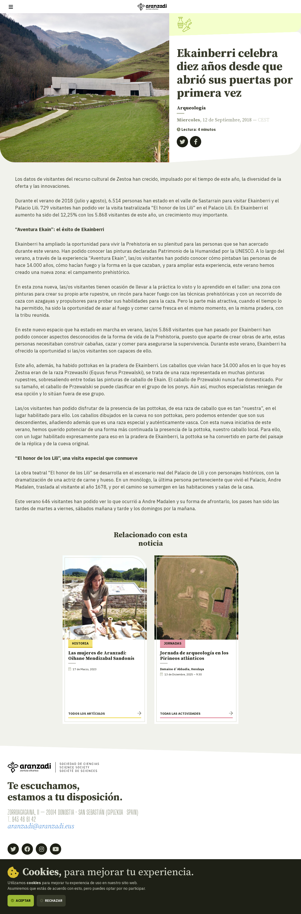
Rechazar (51, 900)
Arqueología (191, 108)
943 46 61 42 (24, 819)
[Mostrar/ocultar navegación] (11, 7)
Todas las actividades (180, 713)
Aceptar (21, 900)
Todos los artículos (86, 713)
